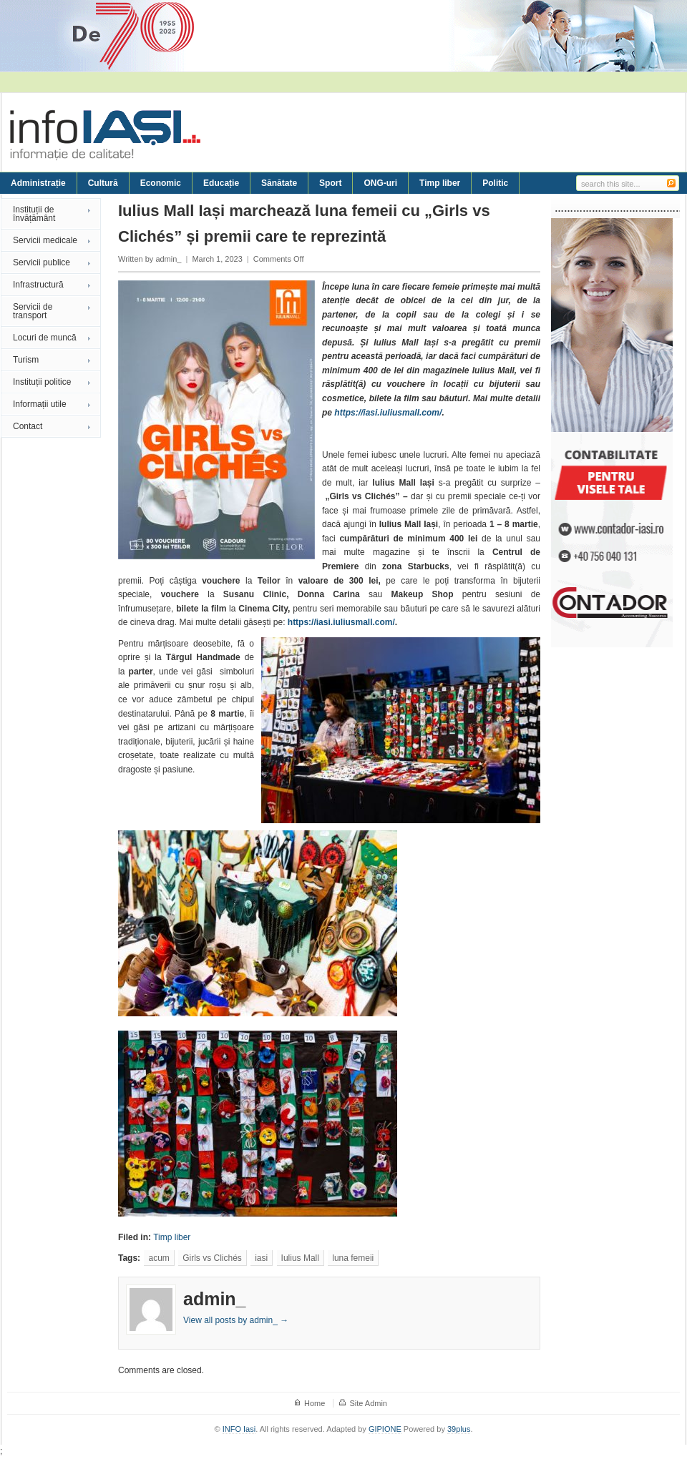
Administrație (38, 183)
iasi (261, 1258)
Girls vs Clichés (212, 1258)
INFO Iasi (239, 1429)
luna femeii (353, 1258)
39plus (458, 1429)
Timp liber (439, 183)
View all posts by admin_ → (235, 1320)
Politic (495, 183)
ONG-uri (380, 183)
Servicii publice (41, 262)
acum (158, 1258)
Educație (221, 183)
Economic (160, 183)
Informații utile (40, 404)
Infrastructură (38, 285)
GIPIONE (385, 1429)
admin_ (168, 259)
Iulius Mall (300, 1258)
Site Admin (368, 1403)
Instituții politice (42, 382)
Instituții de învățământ (34, 214)
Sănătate (279, 183)
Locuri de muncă (45, 338)
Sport (330, 183)
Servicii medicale (45, 240)
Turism (26, 360)
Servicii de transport (32, 311)
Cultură (103, 183)
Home (314, 1403)
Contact (27, 426)
